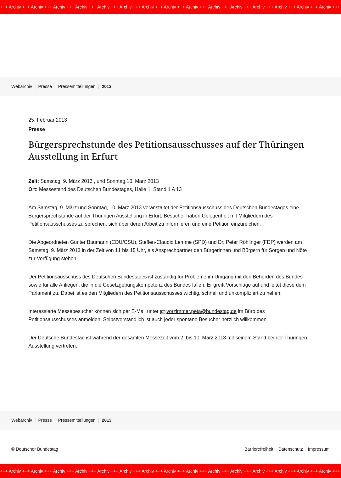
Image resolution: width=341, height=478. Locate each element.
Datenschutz (290, 449)
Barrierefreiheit (258, 449)
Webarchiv (21, 86)
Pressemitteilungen (77, 86)
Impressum (319, 449)
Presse (45, 86)
